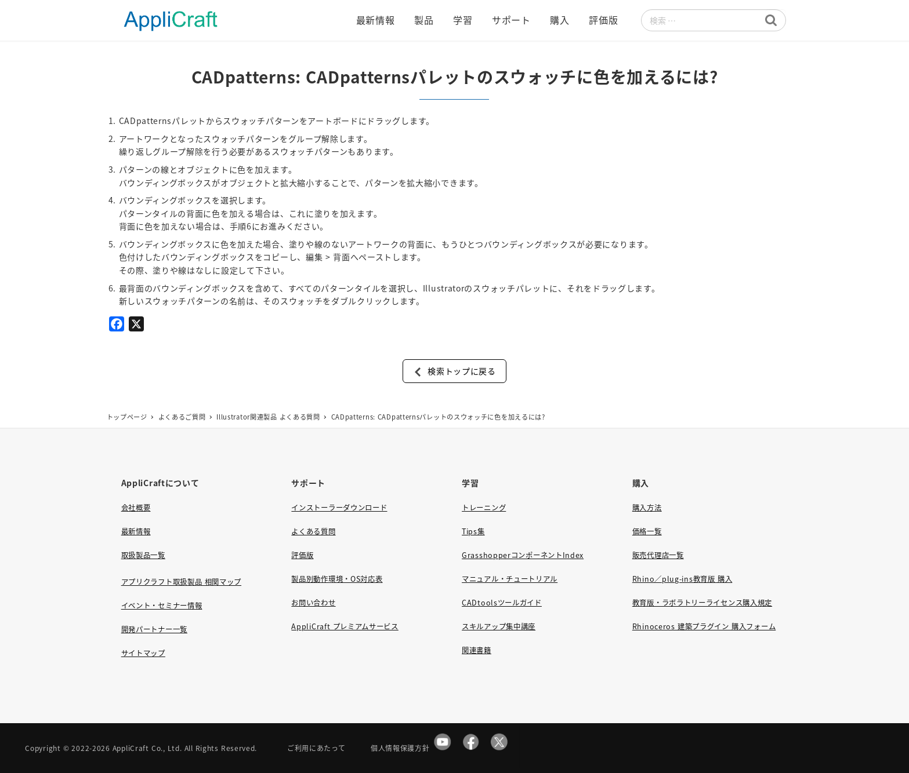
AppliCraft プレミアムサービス (344, 626)
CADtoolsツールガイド (502, 602)
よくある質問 (313, 531)
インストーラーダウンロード (339, 507)
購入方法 (647, 507)
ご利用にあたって (316, 748)
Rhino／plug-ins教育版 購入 (682, 579)
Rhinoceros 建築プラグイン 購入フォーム (704, 626)
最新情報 (136, 531)
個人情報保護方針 (400, 748)
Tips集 (473, 531)
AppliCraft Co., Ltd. (147, 748)
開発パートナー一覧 (154, 629)
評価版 (302, 555)
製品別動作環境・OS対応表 (336, 579)
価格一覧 (647, 531)
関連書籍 (476, 650)
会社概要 (136, 507)
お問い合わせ (313, 602)
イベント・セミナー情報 (161, 605)
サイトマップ (143, 653)
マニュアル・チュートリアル (509, 579)
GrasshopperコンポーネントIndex (523, 555)
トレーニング (484, 507)
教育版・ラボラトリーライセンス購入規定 (702, 602)
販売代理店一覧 (658, 555)
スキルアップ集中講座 (498, 626)
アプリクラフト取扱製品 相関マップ (181, 582)
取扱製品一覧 (143, 555)
